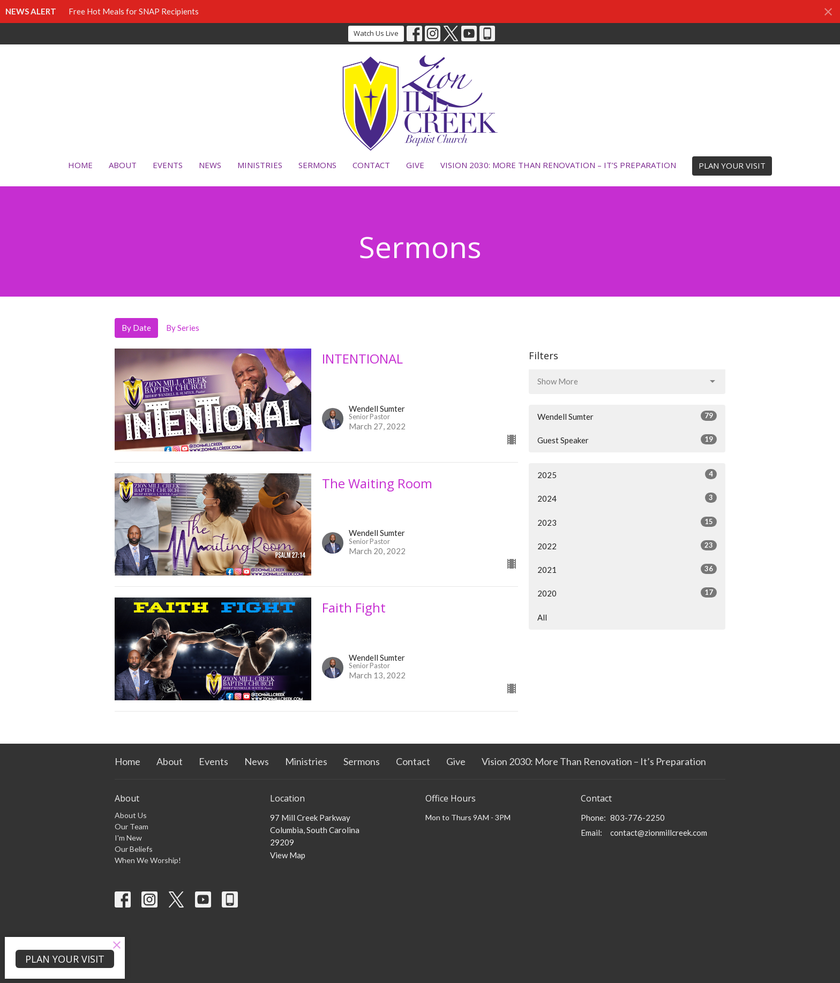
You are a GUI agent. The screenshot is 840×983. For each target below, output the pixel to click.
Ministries (259, 165)
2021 (627, 569)
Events (168, 165)
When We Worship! (148, 860)
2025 (627, 474)
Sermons (317, 165)
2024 (627, 498)
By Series (182, 327)
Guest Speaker (627, 439)
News (210, 165)
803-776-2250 (637, 817)
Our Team (131, 826)
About (123, 165)
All (542, 617)
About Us (131, 815)
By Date (136, 327)
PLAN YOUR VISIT (732, 165)
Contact (371, 165)
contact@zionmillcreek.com (658, 832)
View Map (287, 855)
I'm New (128, 837)
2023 (627, 522)
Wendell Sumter (627, 416)
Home (80, 165)
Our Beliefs (134, 848)
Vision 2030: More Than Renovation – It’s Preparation (558, 165)
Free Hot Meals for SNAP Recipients (134, 11)
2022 (627, 545)
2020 (627, 592)
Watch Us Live (376, 33)
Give (415, 165)
